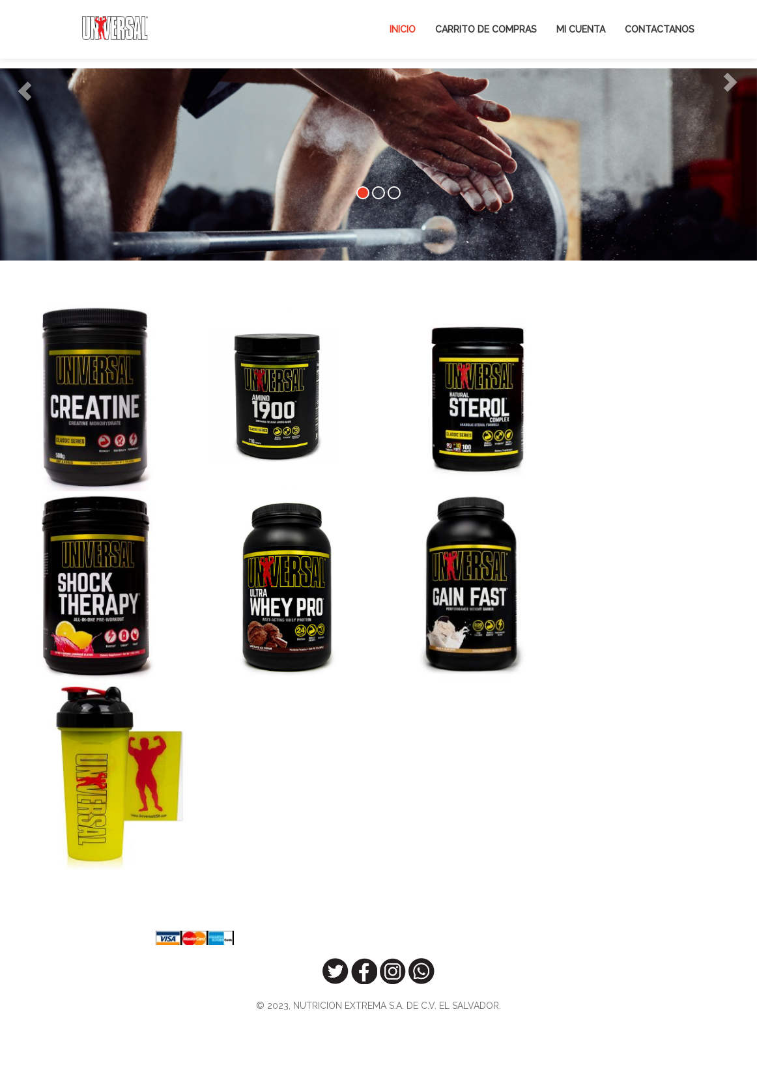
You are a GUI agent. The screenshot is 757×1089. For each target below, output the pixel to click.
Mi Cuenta (580, 29)
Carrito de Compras (486, 29)
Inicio (403, 29)
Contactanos (659, 29)
